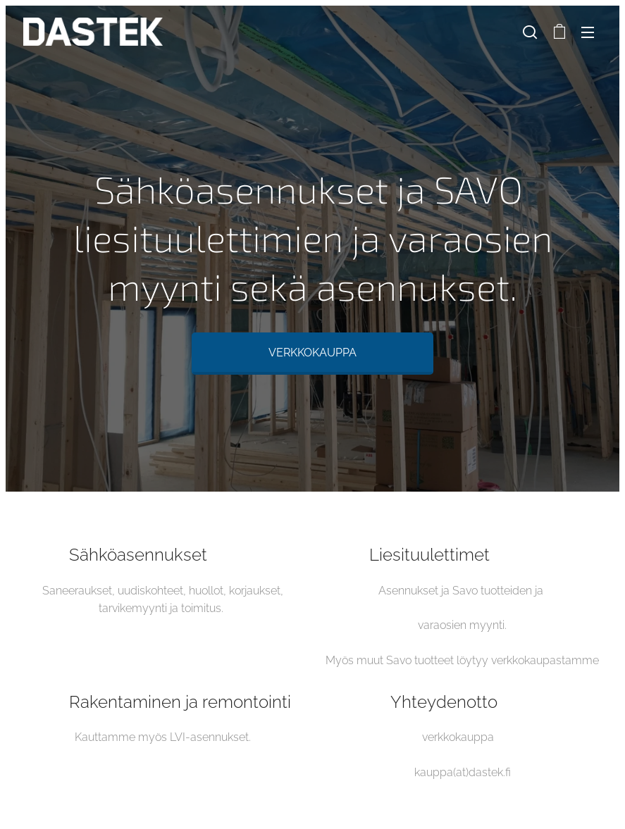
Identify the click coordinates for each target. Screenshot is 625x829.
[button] (529, 31)
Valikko (587, 32)
